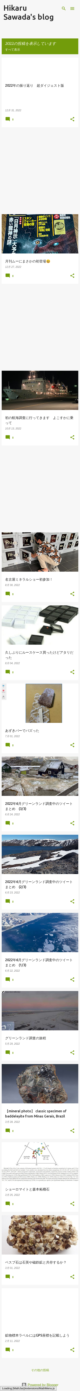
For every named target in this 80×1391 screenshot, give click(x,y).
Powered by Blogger (40, 1385)
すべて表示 (12, 49)
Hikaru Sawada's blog (28, 12)
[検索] (63, 8)
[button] (72, 119)
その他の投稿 (40, 1370)
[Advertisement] (40, 171)
